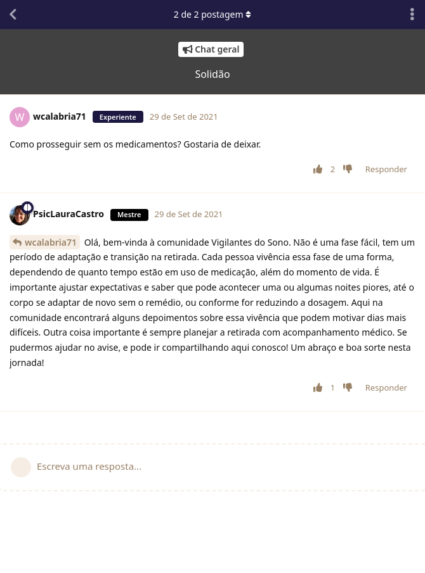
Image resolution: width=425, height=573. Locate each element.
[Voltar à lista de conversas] (12, 14)
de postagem (212, 14)
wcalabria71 (51, 242)
